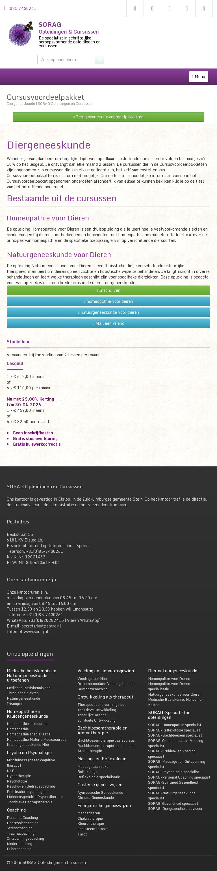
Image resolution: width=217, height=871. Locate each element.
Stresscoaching (19, 822)
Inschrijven (108, 284)
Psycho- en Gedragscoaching (31, 780)
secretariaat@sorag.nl (41, 620)
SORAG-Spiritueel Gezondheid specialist (173, 779)
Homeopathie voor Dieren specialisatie (169, 680)
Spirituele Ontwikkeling (96, 714)
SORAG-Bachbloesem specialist (175, 729)
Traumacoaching (20, 827)
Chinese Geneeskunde (95, 792)
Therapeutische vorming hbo (100, 699)
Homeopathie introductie (27, 718)
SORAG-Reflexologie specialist (174, 724)
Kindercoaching (19, 838)
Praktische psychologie (26, 786)
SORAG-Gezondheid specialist (173, 798)
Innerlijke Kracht (91, 709)
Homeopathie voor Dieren (48, 212)
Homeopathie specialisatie (29, 728)
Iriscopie (14, 698)
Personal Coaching (22, 812)
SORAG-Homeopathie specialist (174, 719)
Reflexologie (87, 766)
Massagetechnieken (93, 760)
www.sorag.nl (36, 626)
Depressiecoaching (22, 817)
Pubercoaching (19, 843)
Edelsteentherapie (92, 823)
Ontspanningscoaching (25, 833)
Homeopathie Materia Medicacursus (36, 734)
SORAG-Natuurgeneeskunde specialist (172, 789)
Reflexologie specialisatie (98, 771)
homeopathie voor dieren (108, 295)
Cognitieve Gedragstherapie (30, 796)
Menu (200, 77)
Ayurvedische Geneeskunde (100, 787)
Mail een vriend (108, 317)
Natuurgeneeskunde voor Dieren (59, 248)
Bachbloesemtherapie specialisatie (106, 740)
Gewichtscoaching (92, 683)
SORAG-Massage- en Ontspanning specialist (176, 758)
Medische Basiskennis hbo (29, 682)
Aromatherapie (89, 745)
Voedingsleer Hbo (92, 673)
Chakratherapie (90, 813)
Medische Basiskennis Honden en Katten (175, 696)
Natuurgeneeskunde (23, 692)
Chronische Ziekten (23, 687)
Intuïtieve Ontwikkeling (96, 704)
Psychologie (17, 775)
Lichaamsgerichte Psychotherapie (35, 791)
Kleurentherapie (90, 818)
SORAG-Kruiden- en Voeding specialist (172, 748)
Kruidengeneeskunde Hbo (28, 739)
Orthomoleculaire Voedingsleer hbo (106, 678)
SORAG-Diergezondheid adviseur (175, 803)
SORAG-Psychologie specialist (173, 766)
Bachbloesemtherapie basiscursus (106, 734)
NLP (10, 765)
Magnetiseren (88, 807)
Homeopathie (18, 723)
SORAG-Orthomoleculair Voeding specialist (175, 737)
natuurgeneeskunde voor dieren (108, 306)
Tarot (82, 828)
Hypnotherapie (19, 770)
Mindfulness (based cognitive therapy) (31, 757)
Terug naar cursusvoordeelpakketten (108, 111)
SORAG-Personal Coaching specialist (179, 771)
